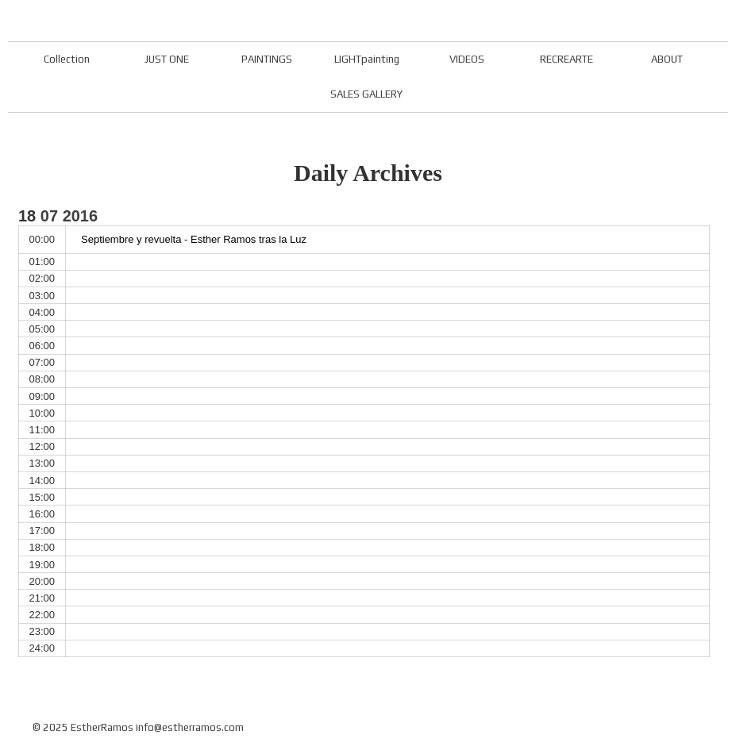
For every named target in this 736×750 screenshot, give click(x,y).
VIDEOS (466, 59)
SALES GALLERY (366, 94)
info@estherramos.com (190, 727)
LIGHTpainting (366, 59)
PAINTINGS (266, 59)
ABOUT (667, 59)
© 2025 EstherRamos (83, 727)
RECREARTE (566, 59)
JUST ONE (167, 59)
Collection (67, 59)
